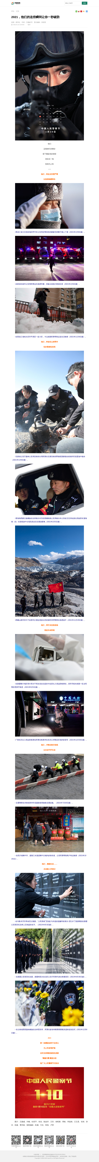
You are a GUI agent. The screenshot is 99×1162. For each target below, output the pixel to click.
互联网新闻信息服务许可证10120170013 (53, 1154)
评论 (12, 11)
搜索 (84, 3)
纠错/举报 (36, 1154)
